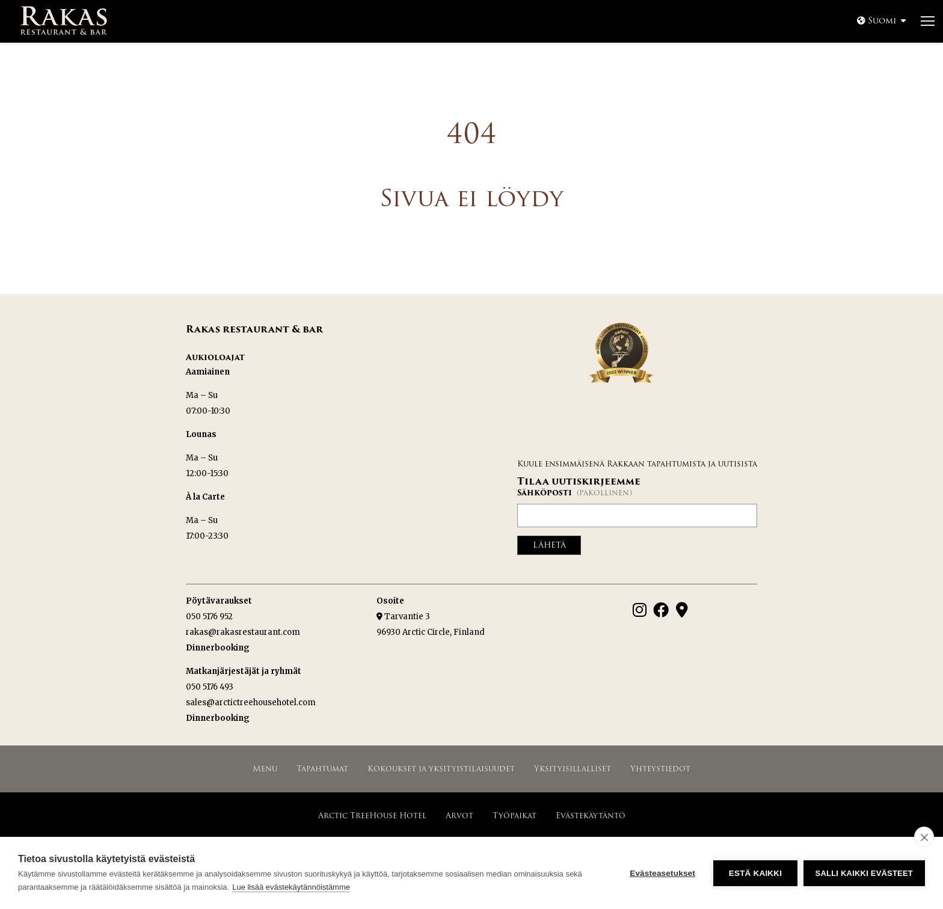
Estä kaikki (754, 873)
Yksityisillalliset (572, 768)
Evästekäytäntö (590, 815)
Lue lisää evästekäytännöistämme (291, 887)
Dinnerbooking (218, 647)
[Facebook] (661, 609)
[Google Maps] (682, 609)
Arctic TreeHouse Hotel (372, 815)
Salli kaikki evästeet (864, 873)
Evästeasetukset (662, 873)
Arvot (459, 815)
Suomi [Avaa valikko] (882, 20)
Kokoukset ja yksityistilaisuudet (441, 768)
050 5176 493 (209, 686)
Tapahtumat (322, 768)
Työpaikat (514, 815)
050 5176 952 (209, 616)
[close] (924, 837)
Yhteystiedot (660, 768)
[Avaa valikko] (927, 21)
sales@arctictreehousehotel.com (251, 702)
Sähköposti (574, 493)
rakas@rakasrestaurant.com (243, 631)
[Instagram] (640, 609)
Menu (265, 768)
